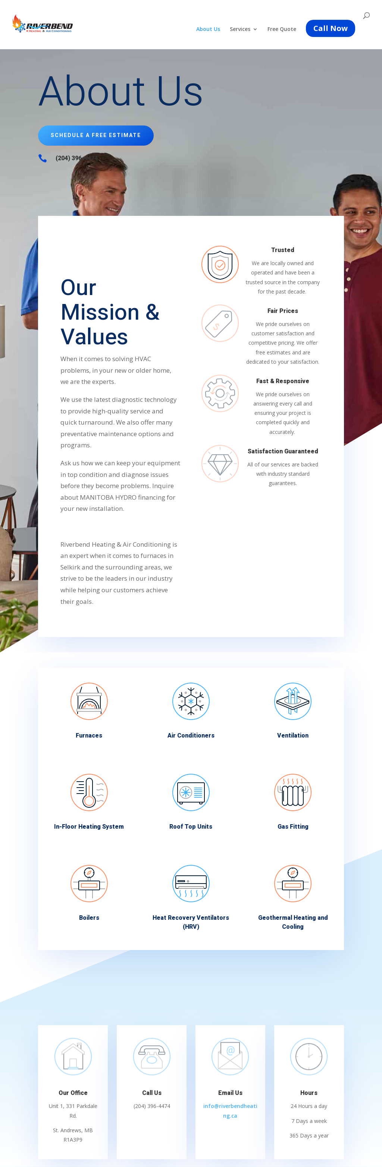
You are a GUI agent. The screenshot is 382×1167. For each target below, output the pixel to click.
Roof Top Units (191, 826)
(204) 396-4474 (77, 158)
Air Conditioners (191, 735)
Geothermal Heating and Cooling (293, 922)
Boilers (89, 917)
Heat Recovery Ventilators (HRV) (191, 922)
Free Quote (281, 29)
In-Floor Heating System (89, 826)
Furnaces (89, 735)
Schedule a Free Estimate (96, 135)
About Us (208, 29)
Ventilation (293, 735)
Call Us (152, 1093)
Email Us (230, 1093)
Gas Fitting (293, 826)
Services (240, 29)
